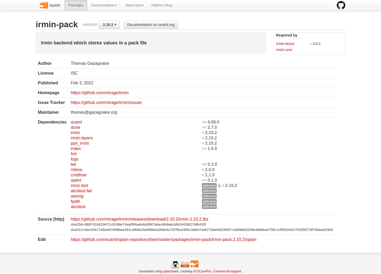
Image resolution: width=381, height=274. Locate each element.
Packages (75, 5)
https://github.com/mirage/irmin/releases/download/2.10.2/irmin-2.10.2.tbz (139, 219)
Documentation (104, 5)
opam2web (171, 271)
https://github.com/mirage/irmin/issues (106, 102)
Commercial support (227, 271)
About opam (134, 5)
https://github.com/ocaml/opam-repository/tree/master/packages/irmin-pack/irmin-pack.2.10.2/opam (163, 239)
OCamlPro (204, 271)
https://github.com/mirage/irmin (100, 92)
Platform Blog (162, 5)
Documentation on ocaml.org (151, 24)
